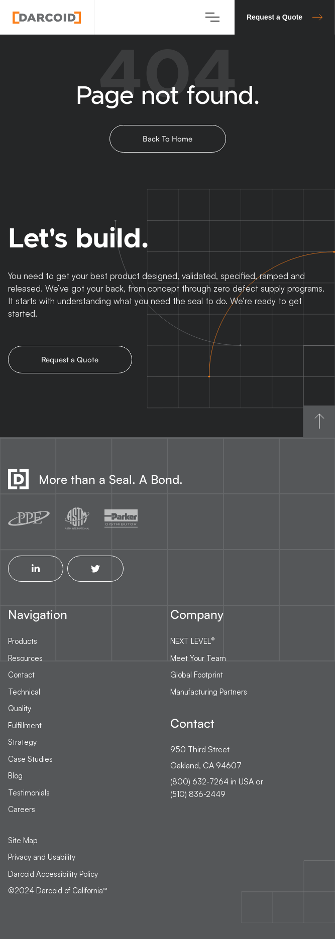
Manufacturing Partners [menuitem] (208, 692)
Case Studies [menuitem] (30, 759)
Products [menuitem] (22, 641)
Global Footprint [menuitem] (196, 675)
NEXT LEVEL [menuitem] (192, 641)
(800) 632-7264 (199, 781)
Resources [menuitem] (25, 658)
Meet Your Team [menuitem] (198, 658)
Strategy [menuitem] (22, 742)
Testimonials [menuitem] (29, 792)
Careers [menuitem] (21, 809)
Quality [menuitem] (19, 708)
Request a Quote (284, 17)
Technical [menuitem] (24, 692)
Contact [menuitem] (21, 675)
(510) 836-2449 (198, 794)
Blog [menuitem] (15, 775)
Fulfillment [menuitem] (25, 725)
